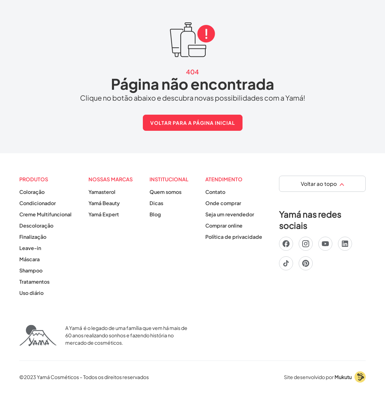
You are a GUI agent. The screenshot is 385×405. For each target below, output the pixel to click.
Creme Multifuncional (45, 214)
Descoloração (36, 225)
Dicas (156, 203)
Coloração (32, 192)
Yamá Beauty (104, 203)
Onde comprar (223, 203)
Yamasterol (101, 192)
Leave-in (30, 248)
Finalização (32, 237)
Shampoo (30, 270)
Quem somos (165, 192)
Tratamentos (34, 281)
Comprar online (224, 225)
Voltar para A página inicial (192, 123)
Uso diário (31, 293)
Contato (215, 192)
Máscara (29, 259)
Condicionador (37, 203)
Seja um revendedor (229, 214)
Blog (155, 214)
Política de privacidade (233, 237)
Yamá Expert (103, 214)
